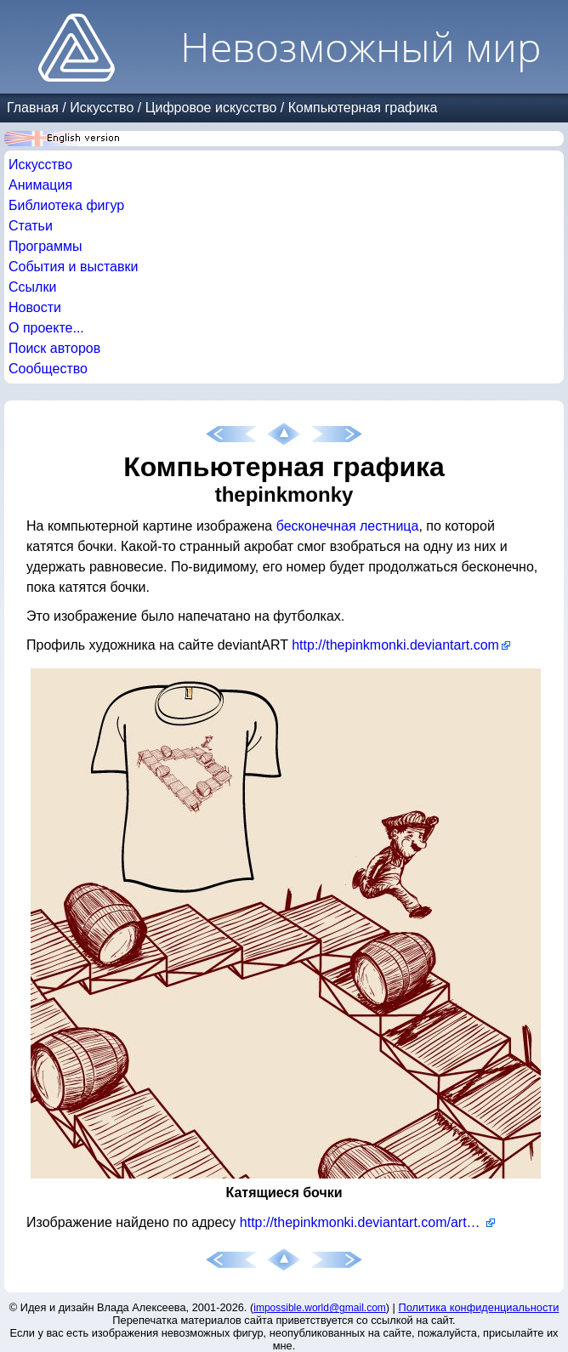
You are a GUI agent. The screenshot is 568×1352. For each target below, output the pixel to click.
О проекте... (46, 328)
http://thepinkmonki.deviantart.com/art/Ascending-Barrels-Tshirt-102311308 (367, 1222)
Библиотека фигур (66, 205)
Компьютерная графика (363, 107)
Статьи (31, 226)
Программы (45, 246)
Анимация (40, 185)
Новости (35, 307)
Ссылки (32, 287)
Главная (33, 107)
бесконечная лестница (347, 526)
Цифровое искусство (211, 107)
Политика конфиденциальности (479, 1307)
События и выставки (73, 266)
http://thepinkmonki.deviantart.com (395, 645)
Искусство (101, 107)
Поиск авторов (54, 348)
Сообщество (48, 368)
